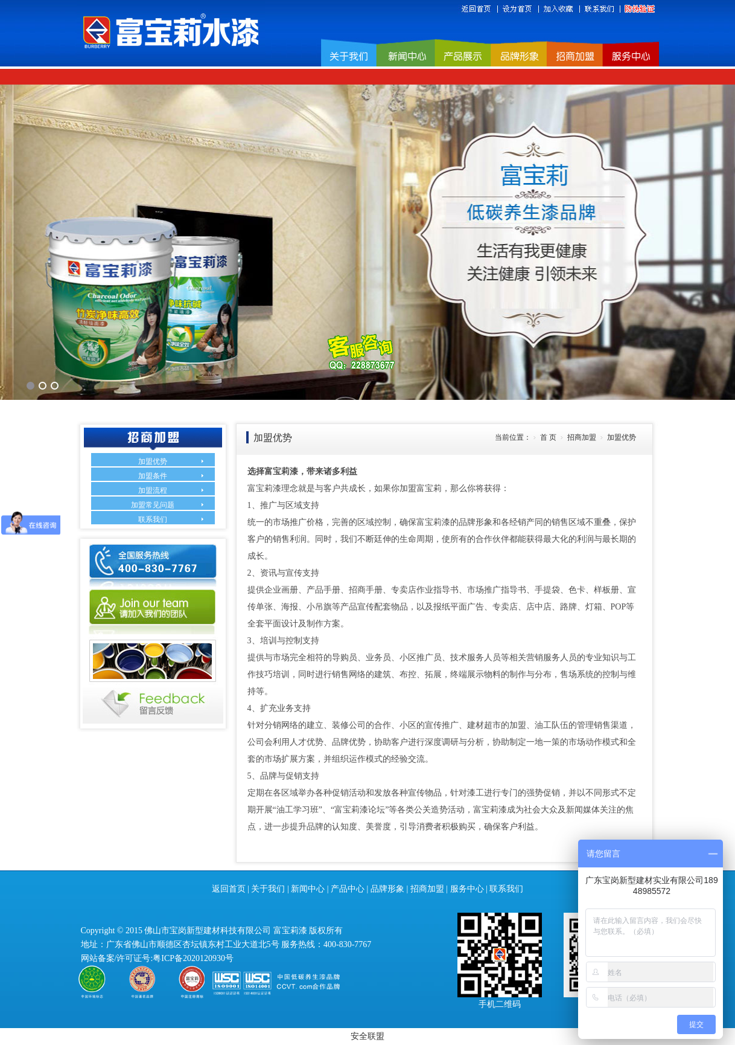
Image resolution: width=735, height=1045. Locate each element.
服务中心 (467, 888)
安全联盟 (367, 1036)
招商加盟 (427, 888)
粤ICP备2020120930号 (193, 958)
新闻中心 (308, 888)
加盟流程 (152, 490)
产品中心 (347, 888)
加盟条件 (152, 476)
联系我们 (152, 519)
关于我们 (268, 888)
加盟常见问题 (152, 505)
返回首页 (229, 888)
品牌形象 (387, 888)
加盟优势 (152, 461)
